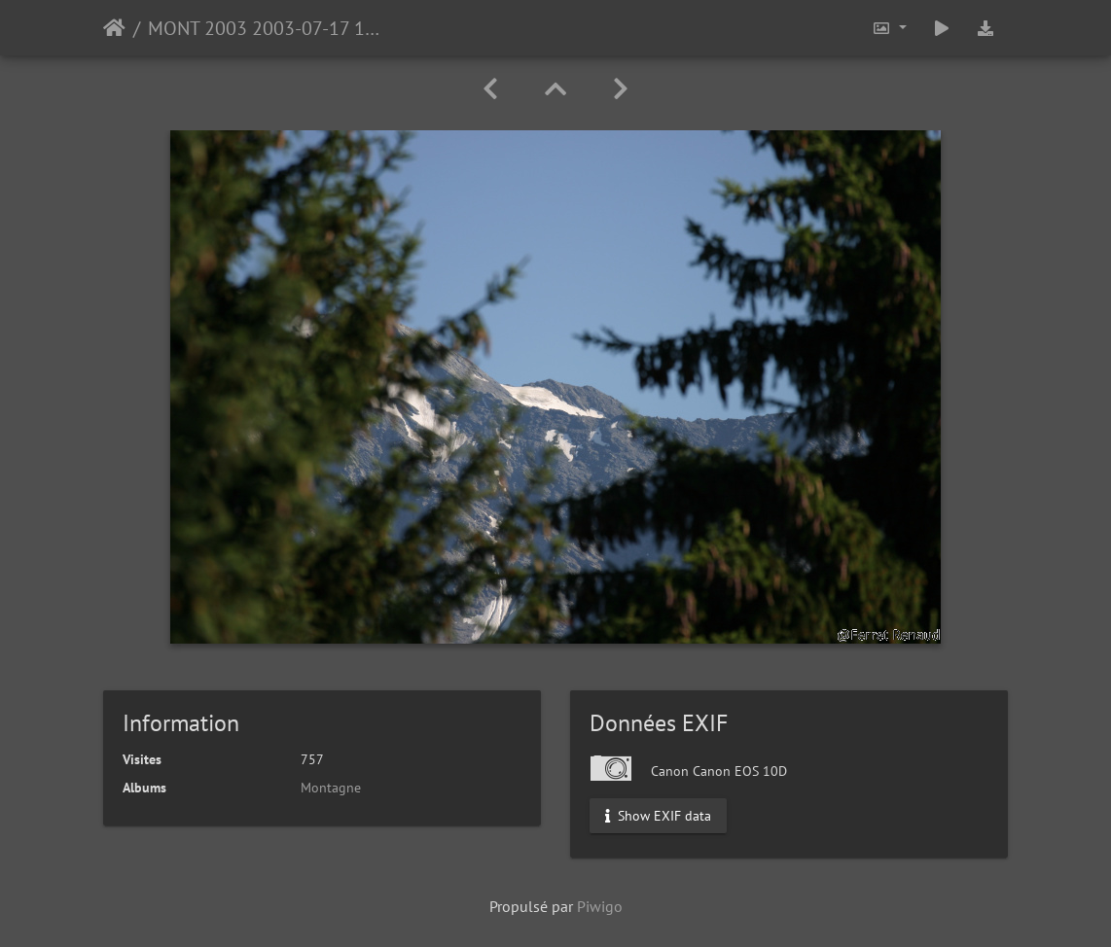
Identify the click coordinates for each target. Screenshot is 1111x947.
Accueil (114, 28)
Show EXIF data (658, 815)
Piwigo (600, 906)
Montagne (331, 787)
